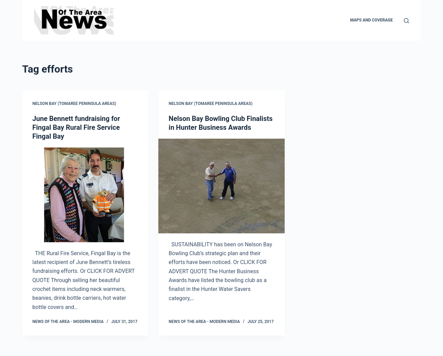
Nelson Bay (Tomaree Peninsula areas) (74, 103)
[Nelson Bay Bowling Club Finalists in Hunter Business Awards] (221, 186)
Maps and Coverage (371, 20)
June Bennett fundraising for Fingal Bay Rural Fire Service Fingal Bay (76, 127)
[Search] (406, 20)
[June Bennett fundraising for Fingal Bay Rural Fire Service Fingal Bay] (85, 195)
